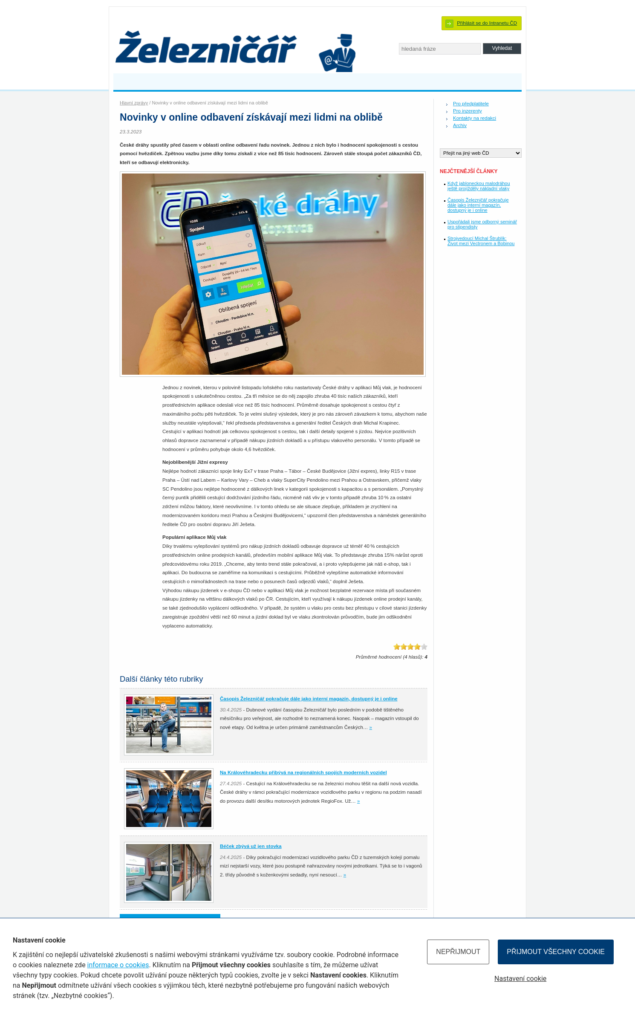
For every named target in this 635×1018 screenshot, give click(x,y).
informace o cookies (118, 965)
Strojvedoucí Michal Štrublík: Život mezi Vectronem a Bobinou (480, 241)
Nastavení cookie (520, 979)
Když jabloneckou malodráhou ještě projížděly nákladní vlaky (478, 186)
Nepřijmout (458, 951)
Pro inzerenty (467, 110)
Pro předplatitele (471, 103)
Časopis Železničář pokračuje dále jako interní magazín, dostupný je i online (477, 205)
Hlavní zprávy (134, 102)
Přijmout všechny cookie (556, 951)
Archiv (460, 125)
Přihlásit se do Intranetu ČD (487, 23)
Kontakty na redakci (474, 118)
